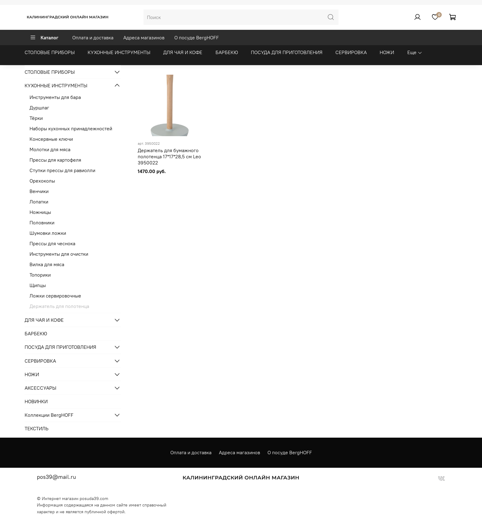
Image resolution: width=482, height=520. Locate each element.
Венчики (39, 191)
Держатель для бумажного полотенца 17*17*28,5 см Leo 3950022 (169, 156)
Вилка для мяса (47, 264)
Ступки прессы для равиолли (62, 170)
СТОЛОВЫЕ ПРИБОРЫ (50, 52)
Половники (42, 222)
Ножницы (40, 212)
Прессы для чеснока (52, 243)
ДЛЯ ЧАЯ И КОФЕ (182, 52)
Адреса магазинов (143, 37)
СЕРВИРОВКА (351, 52)
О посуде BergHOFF (196, 37)
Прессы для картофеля (55, 160)
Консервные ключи (51, 139)
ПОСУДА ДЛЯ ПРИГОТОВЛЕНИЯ (286, 52)
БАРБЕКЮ (226, 52)
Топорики (40, 275)
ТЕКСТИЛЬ (37, 428)
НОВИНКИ (36, 401)
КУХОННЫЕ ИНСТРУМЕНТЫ (119, 52)
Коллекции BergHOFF (49, 415)
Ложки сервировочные (55, 296)
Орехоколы (42, 181)
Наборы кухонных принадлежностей (71, 128)
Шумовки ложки (48, 233)
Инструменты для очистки (59, 254)
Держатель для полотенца (59, 306)
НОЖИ (387, 52)
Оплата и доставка (92, 37)
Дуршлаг (39, 107)
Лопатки (39, 202)
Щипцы (38, 285)
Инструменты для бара (55, 97)
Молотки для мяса (50, 149)
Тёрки (36, 118)
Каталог (44, 37)
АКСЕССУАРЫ (40, 388)
